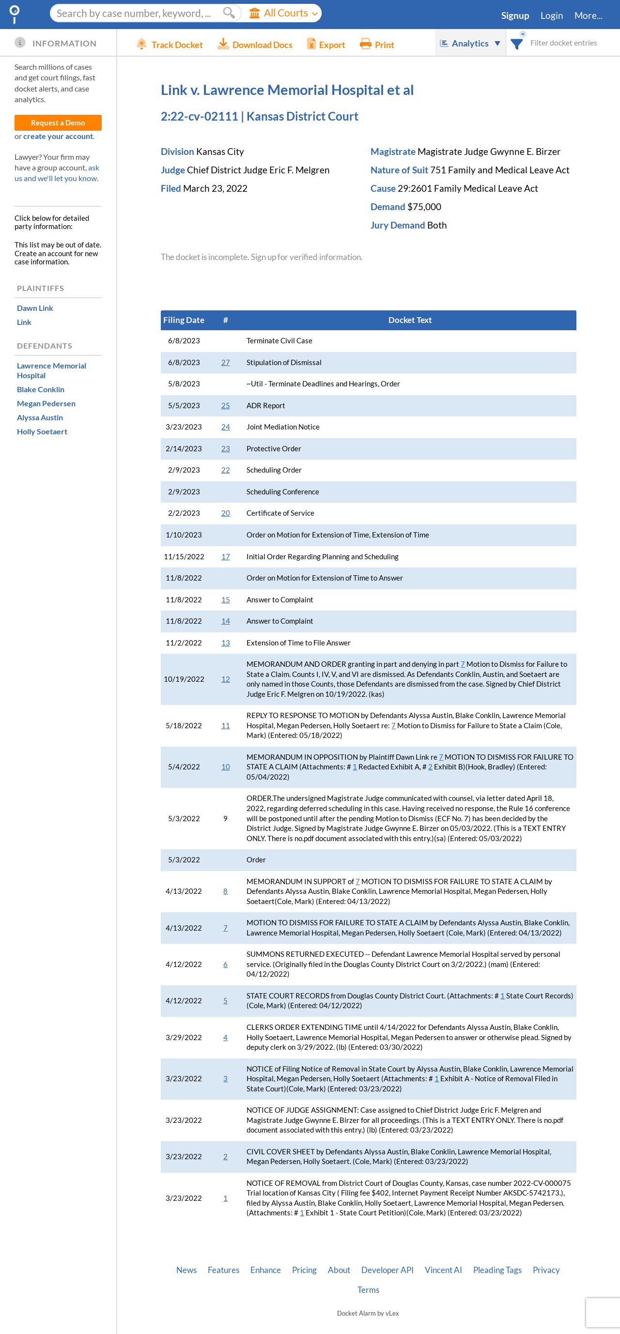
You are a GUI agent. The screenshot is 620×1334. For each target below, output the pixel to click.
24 (225, 427)
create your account (58, 135)
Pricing (304, 1270)
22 (225, 470)
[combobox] (517, 42)
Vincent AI (443, 1270)
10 (225, 767)
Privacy (546, 1270)
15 (225, 600)
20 (225, 513)
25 (225, 405)
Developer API (387, 1270)
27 (225, 362)
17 (225, 556)
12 (225, 679)
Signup (515, 15)
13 (225, 643)
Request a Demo (58, 123)
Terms (368, 1290)
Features (223, 1270)
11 (225, 725)
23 (225, 449)
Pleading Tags (497, 1270)
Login (552, 15)
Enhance (265, 1270)
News (186, 1270)
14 (225, 621)
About (339, 1270)
